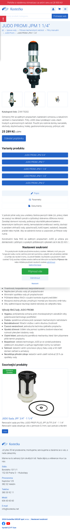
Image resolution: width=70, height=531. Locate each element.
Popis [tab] (35, 193)
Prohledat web (59, 16)
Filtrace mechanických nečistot (31, 30)
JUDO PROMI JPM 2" (35, 182)
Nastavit (35, 283)
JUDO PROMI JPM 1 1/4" (35, 169)
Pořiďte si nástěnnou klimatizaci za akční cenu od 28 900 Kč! (35, 2)
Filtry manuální (53, 30)
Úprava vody (12, 30)
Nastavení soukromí (39, 519)
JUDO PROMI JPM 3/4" (35, 155)
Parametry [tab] (35, 199)
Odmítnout (35, 278)
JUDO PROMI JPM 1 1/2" (35, 176)
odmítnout (51, 262)
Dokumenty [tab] (35, 205)
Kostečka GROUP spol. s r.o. (17, 519)
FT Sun (12, 527)
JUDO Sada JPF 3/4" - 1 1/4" (17, 418)
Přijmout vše (35, 271)
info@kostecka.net (10, 508)
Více (5, 431)
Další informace (35, 265)
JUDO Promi (9, 33)
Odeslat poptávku (14, 138)
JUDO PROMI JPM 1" (35, 162)
